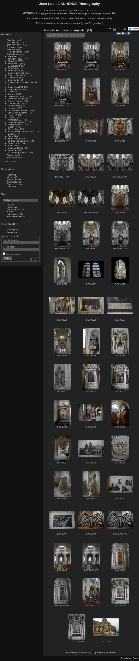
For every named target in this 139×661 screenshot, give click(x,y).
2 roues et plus (14, 44)
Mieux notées (13, 177)
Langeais (12, 108)
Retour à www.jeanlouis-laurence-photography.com (62, 23)
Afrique (10, 155)
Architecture (12, 42)
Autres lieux (12, 54)
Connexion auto (12, 254)
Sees (10, 136)
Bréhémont (13, 68)
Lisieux (11, 115)
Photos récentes (14, 179)
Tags (9, 204)
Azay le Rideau (15, 59)
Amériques (12, 157)
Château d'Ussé (15, 148)
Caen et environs (16, 73)
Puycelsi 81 (13, 129)
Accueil (49, 30)
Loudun (11, 117)
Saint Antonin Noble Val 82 (20, 131)
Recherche (12, 207)
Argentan (12, 56)
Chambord (13, 77)
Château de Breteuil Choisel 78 (22, 82)
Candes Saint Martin (17, 75)
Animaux (11, 49)
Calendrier (11, 186)
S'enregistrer (13, 229)
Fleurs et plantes (14, 52)
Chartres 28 (13, 80)
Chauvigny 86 (14, 89)
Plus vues (11, 175)
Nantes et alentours (17, 122)
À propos (11, 211)
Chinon (11, 94)
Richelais (11, 40)
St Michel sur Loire (17, 143)
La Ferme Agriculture (16, 152)
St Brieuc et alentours (18, 141)
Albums (6, 34)
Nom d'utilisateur (10, 240)
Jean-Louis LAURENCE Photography (69, 4)
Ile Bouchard (14, 105)
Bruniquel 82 (14, 70)
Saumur (11, 134)
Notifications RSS (15, 214)
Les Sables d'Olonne (18, 112)
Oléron (11, 127)
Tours (10, 145)
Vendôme (12, 150)
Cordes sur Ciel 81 (17, 96)
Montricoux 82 (14, 120)
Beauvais (12, 61)
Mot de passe (9, 247)
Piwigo (135, 658)
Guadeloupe (14, 103)
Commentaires (14, 209)
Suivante (101, 652)
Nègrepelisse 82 (15, 124)
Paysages (11, 47)
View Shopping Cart (16, 216)
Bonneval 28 (14, 66)
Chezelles (12, 91)
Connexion (12, 232)
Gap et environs (15, 101)
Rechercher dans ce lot (68, 35)
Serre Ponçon (14, 138)
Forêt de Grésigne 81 (18, 98)
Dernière (111, 652)
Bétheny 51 (13, 63)
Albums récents (14, 182)
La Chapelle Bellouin (18, 110)
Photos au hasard (15, 184)
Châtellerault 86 (15, 87)
